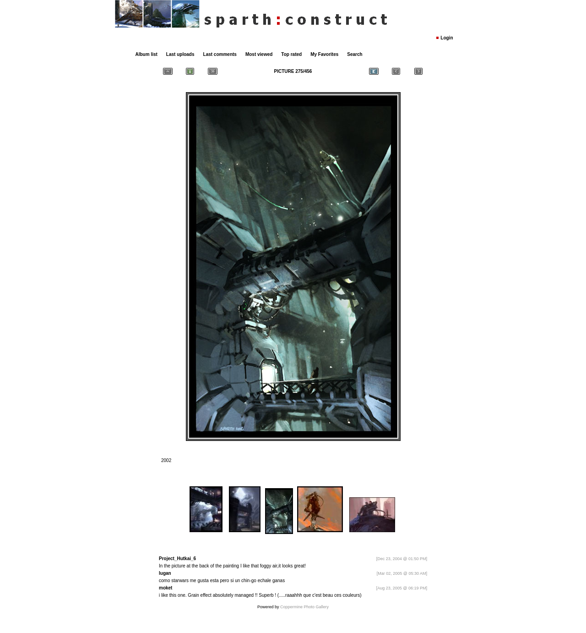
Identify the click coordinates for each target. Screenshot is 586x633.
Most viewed (258, 54)
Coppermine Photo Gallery (304, 607)
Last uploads (180, 54)
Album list (146, 54)
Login (446, 37)
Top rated (291, 54)
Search (354, 54)
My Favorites (324, 54)
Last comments (220, 54)
